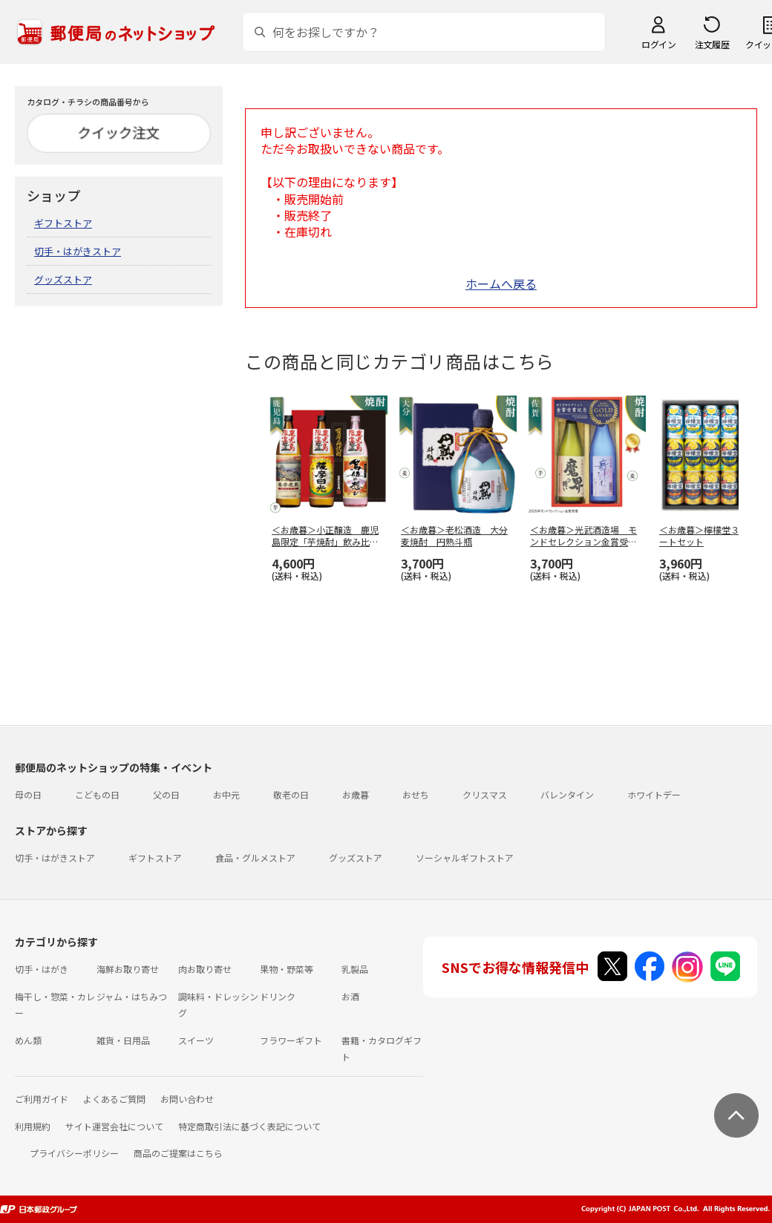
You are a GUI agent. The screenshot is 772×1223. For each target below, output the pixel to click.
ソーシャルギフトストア (465, 857)
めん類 (28, 1040)
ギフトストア (63, 223)
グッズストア (63, 279)
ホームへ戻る (501, 283)
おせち (415, 794)
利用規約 (32, 1126)
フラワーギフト (291, 1040)
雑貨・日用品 (123, 1040)
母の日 (28, 794)
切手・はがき (41, 969)
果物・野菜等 (286, 969)
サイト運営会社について (114, 1126)
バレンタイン (567, 794)
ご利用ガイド (41, 1098)
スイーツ (196, 1040)
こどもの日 (97, 794)
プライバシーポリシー (74, 1153)
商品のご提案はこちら (178, 1153)
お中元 (226, 794)
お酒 (350, 996)
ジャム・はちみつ (131, 996)
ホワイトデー (654, 794)
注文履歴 (712, 44)
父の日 (166, 794)
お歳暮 (355, 794)
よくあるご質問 (114, 1098)
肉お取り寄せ (205, 969)
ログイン (658, 44)
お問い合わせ (187, 1098)
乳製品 (354, 969)
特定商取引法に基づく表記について (249, 1126)
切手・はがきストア (77, 251)
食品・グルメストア (255, 857)
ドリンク (277, 996)
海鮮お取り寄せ (127, 969)
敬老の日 (291, 794)
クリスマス (484, 794)
